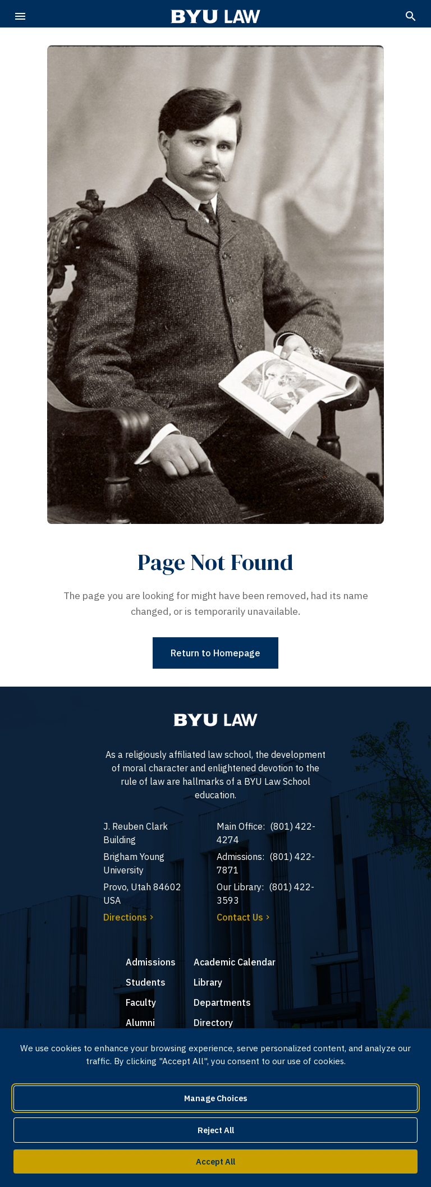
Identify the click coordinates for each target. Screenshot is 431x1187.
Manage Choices (215, 1098)
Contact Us (244, 917)
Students (146, 982)
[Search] (411, 16)
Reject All (216, 1130)
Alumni (140, 1022)
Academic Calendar (235, 962)
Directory (213, 1022)
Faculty (141, 1002)
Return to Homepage (215, 653)
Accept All (215, 1161)
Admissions (151, 962)
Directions (129, 917)
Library (208, 982)
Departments (222, 1002)
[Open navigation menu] (20, 16)
